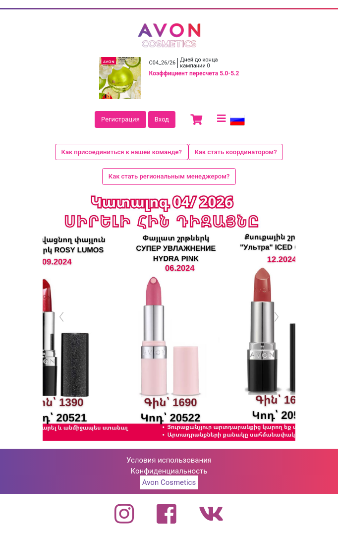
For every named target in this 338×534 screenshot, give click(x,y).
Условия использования (169, 460)
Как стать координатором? (236, 152)
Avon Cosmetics (169, 482)
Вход (162, 119)
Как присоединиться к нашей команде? (121, 152)
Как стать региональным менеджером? (169, 176)
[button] (62, 317)
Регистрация (120, 119)
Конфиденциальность (169, 471)
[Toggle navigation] (221, 118)
